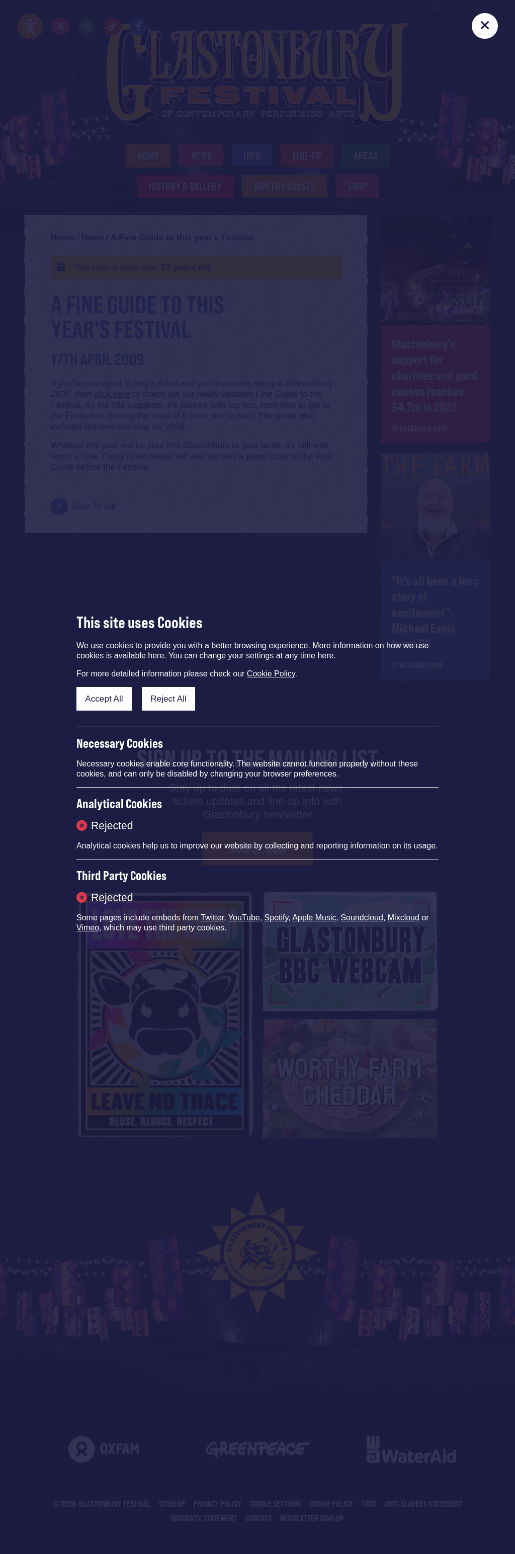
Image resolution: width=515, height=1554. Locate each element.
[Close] (485, 26)
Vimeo (87, 927)
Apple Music (314, 917)
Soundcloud (361, 917)
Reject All (168, 699)
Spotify (277, 917)
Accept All (104, 699)
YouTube (244, 917)
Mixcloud (403, 917)
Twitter (212, 917)
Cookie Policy (271, 673)
